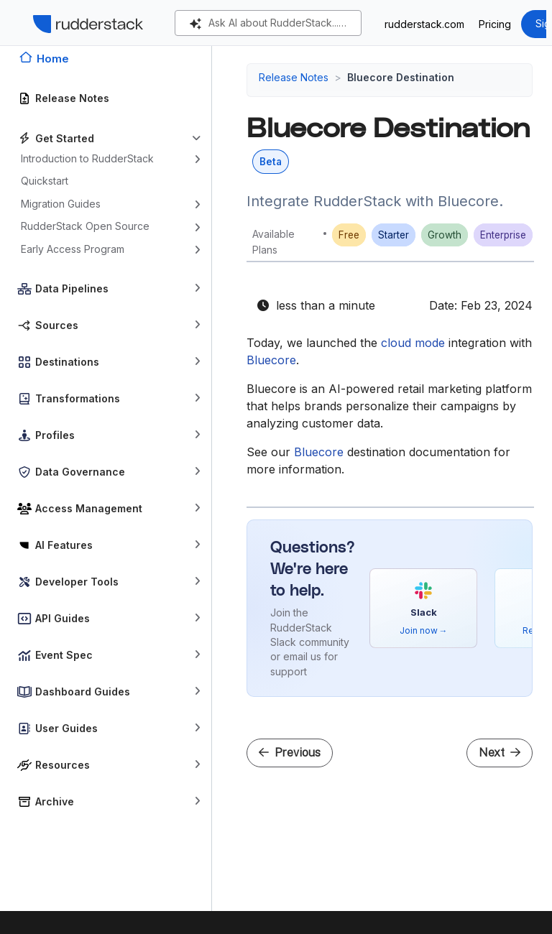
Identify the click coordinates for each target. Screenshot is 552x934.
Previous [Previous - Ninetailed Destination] (290, 752)
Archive (54, 801)
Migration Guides (61, 204)
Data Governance (80, 472)
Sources (56, 325)
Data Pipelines (72, 288)
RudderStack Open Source (85, 226)
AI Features (64, 545)
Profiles (55, 435)
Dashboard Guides (82, 691)
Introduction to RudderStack (87, 158)
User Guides (66, 728)
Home (53, 58)
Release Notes (72, 98)
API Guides (62, 618)
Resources (62, 765)
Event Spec (64, 655)
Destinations (67, 362)
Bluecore (271, 360)
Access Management (88, 508)
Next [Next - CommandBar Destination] (499, 752)
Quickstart (44, 181)
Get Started (64, 138)
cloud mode (413, 343)
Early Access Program (72, 249)
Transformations (77, 398)
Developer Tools (77, 581)
